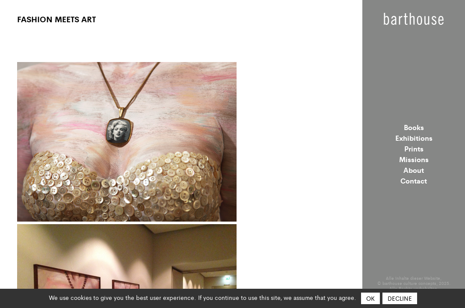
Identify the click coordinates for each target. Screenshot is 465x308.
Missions (414, 159)
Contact (413, 180)
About (413, 170)
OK (370, 298)
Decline (400, 298)
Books (414, 127)
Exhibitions (413, 138)
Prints (414, 148)
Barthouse (414, 19)
